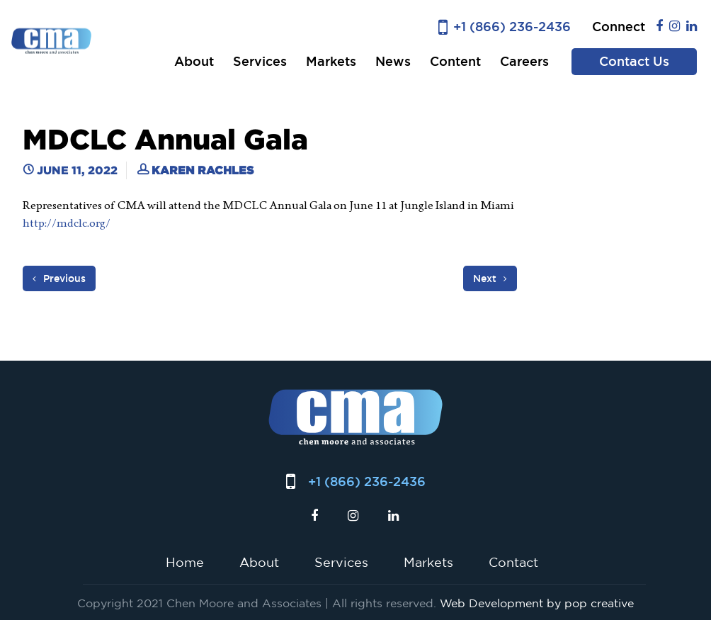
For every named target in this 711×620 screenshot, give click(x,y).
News (393, 61)
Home (185, 562)
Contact (513, 562)
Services (260, 61)
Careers (524, 61)
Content (455, 61)
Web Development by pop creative (537, 603)
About (194, 61)
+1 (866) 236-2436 (512, 26)
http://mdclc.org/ (68, 223)
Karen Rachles (203, 170)
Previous (59, 278)
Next (490, 278)
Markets (331, 61)
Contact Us (634, 61)
